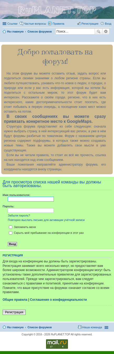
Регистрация (14, 312)
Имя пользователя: (16, 195)
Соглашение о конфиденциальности (58, 300)
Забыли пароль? (19, 215)
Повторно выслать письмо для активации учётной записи (46, 219)
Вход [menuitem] (108, 23)
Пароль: (8, 206)
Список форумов (39, 327)
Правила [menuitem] (58, 23)
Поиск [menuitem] (109, 38)
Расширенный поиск (106, 31)
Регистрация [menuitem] (90, 23)
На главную (15, 327)
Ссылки (12, 23)
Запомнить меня (22, 227)
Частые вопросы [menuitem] (35, 23)
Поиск (98, 31)
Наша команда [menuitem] (92, 327)
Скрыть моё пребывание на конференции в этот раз (46, 232)
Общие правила (15, 300)
